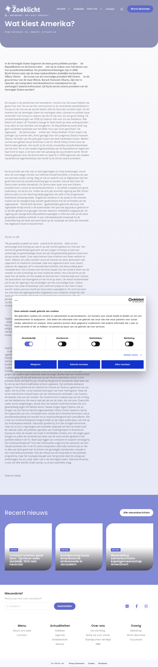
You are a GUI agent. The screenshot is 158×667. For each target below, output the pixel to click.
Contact (110, 9)
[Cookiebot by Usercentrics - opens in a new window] (131, 300)
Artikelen (79, 9)
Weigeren (35, 364)
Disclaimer (102, 663)
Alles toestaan (122, 364)
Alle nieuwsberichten (136, 512)
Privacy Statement (76, 663)
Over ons (95, 9)
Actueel (64, 9)
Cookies (91, 663)
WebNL (57, 663)
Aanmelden (65, 606)
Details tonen (131, 355)
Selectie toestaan (79, 364)
